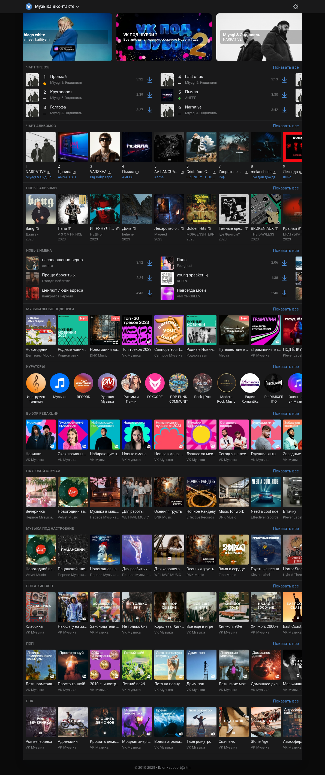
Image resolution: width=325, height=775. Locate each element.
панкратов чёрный (57, 296)
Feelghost (184, 266)
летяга (47, 266)
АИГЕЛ (191, 98)
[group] (64, 37)
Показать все (286, 67)
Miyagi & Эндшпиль (66, 82)
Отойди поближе (56, 281)
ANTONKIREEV (188, 296)
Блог (162, 767)
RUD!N (182, 281)
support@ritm (180, 767)
